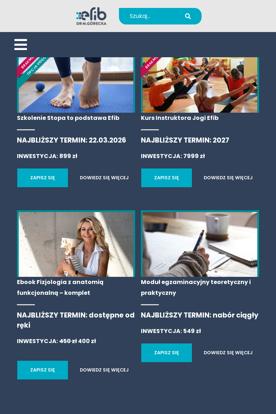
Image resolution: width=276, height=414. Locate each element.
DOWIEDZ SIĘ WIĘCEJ (104, 178)
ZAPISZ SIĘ (42, 178)
